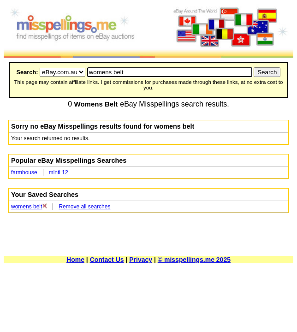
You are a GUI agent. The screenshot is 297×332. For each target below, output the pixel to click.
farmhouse (24, 172)
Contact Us (107, 259)
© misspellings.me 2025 (194, 259)
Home (75, 259)
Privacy (140, 259)
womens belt (26, 206)
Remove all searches (84, 206)
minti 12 (58, 172)
